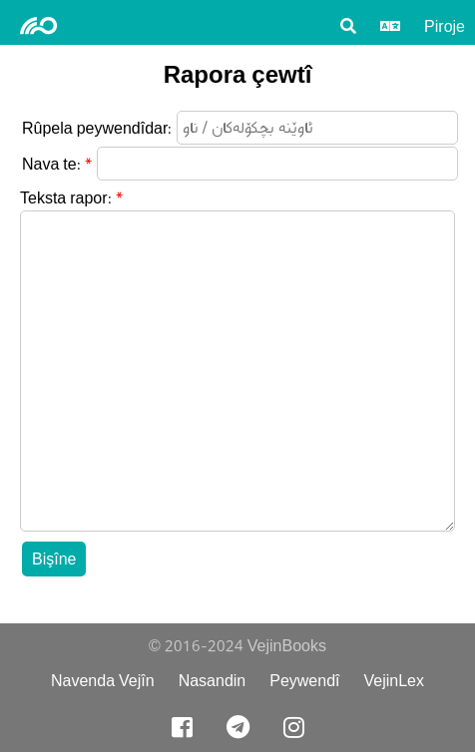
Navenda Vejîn (103, 680)
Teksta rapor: (66, 198)
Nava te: (51, 164)
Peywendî (304, 680)
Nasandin (212, 680)
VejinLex (394, 680)
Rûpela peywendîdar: (97, 128)
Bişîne (54, 559)
